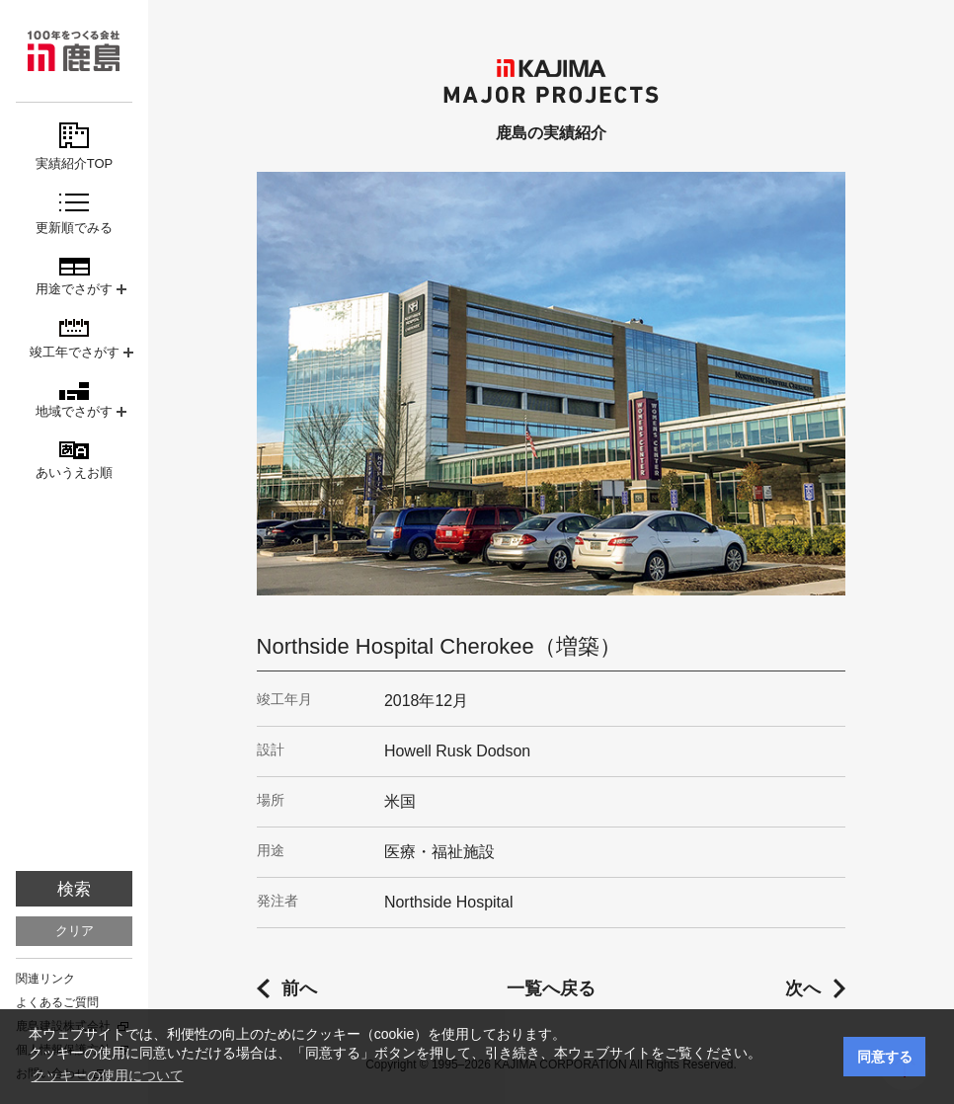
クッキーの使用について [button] (108, 1075)
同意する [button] (885, 1057)
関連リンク (45, 979)
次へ (803, 988)
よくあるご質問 (57, 1002)
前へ (299, 988)
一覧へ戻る (551, 988)
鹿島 (74, 51)
